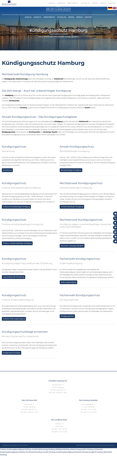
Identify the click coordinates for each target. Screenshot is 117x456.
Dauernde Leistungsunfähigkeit (72, 246)
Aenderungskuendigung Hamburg (68, 452)
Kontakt (88, 17)
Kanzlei (28, 17)
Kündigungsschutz (72, 37)
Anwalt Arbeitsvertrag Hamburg (43, 449)
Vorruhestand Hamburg (33, 452)
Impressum (93, 445)
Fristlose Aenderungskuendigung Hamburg (15, 449)
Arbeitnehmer (59, 37)
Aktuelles (61, 17)
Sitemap (79, 445)
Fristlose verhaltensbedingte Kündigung (17, 243)
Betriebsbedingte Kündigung (71, 170)
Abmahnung (7, 170)
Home (40, 37)
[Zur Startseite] (58, 11)
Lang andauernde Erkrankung (13, 277)
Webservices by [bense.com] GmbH (15, 445)
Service (79, 17)
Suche (85, 445)
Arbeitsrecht (49, 17)
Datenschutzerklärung (106, 445)
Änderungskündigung (68, 282)
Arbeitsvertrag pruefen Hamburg (82, 449)
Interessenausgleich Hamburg (92, 452)
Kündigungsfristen (67, 316)
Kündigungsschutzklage (11, 353)
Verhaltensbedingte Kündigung (72, 207)
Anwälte (37, 17)
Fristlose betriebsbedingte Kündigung (16, 207)
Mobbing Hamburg (62, 449)
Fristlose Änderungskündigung (14, 319)
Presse (71, 17)
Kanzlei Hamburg (49, 452)
